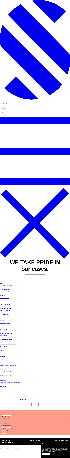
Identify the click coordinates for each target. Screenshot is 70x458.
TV (2, 112)
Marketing (61, 456)
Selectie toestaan (53, 454)
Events (3, 115)
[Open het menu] (35, 187)
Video (3, 113)
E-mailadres (6, 425)
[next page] (33, 399)
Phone (3, 413)
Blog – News (4, 103)
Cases (3, 101)
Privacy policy (10, 448)
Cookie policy (14, 448)
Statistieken (55, 456)
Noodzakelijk (44, 456)
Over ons (4, 104)
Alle (26, 276)
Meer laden (35, 404)
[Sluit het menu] (35, 258)
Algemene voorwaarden (3, 448)
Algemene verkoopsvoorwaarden (22, 448)
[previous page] (7, 399)
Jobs (3, 106)
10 (25, 399)
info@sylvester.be (7, 442)
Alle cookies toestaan (46, 454)
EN (2, 109)
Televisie (32, 276)
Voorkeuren (50, 456)
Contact (3, 108)
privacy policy (17, 430)
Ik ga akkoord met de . (12, 430)
